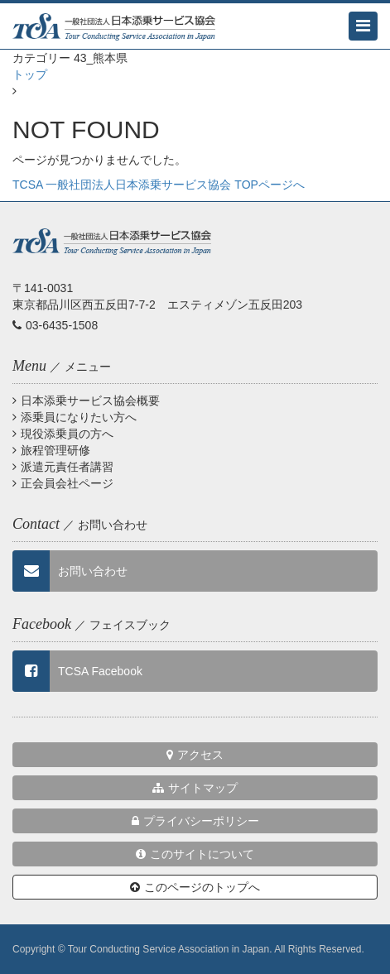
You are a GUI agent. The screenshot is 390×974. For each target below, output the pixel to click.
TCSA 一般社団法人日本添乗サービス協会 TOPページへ (158, 184)
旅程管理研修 (51, 450)
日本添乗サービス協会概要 (86, 400)
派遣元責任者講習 (62, 466)
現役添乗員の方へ (62, 433)
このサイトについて (195, 854)
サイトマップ (195, 787)
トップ (29, 74)
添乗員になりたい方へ (74, 417)
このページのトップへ (195, 887)
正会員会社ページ (62, 483)
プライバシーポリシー (195, 821)
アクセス (195, 754)
